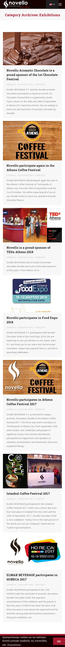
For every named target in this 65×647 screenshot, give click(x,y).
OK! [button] (59, 641)
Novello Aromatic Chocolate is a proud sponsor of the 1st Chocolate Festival (32, 74)
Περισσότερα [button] (14, 644)
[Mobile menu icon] (60, 4)
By (25, 84)
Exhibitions (11, 84)
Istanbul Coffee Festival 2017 (28, 493)
